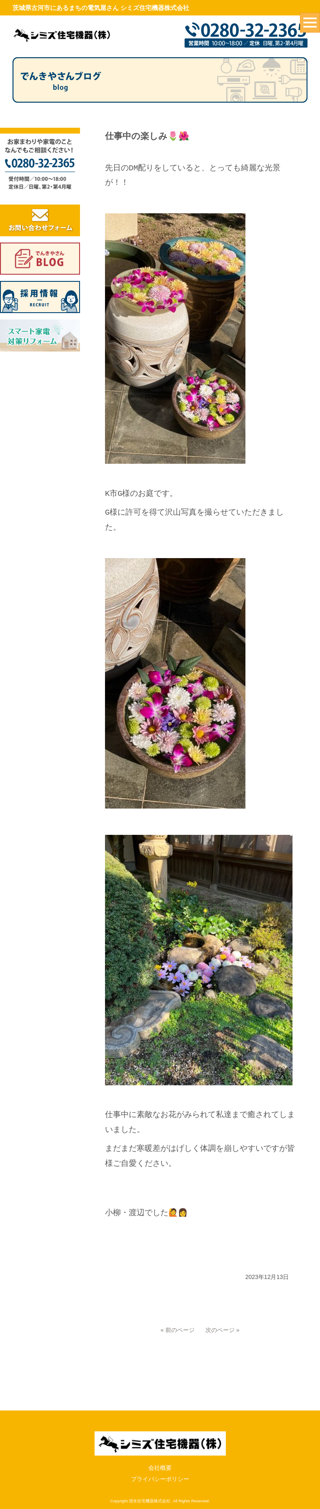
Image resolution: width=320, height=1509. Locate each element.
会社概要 (160, 1467)
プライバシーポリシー (160, 1479)
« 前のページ (177, 1330)
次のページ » (222, 1330)
